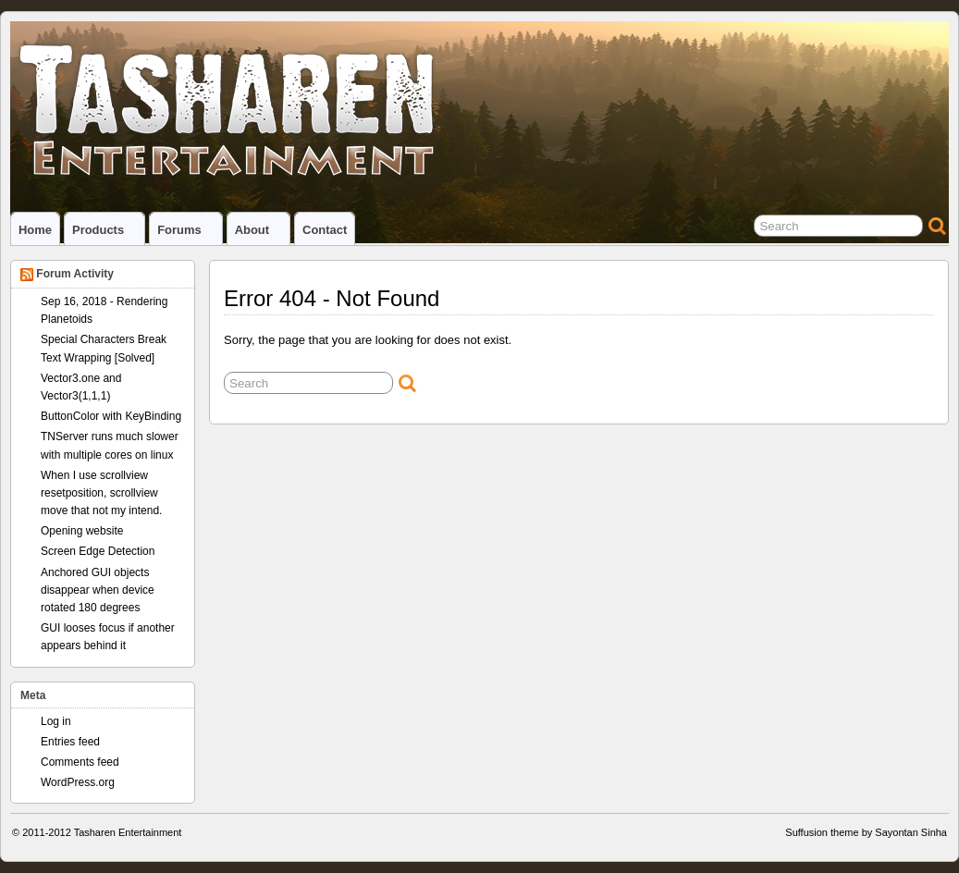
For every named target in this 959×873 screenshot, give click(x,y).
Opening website (82, 530)
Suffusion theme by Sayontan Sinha (866, 832)
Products (106, 234)
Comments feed (80, 762)
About (260, 234)
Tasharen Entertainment (128, 832)
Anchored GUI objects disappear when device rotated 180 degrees (97, 590)
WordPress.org (78, 782)
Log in (56, 721)
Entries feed (70, 741)
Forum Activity (75, 273)
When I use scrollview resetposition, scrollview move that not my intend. (101, 493)
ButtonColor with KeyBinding (111, 416)
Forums (187, 234)
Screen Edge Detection (97, 551)
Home (35, 230)
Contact (324, 230)
